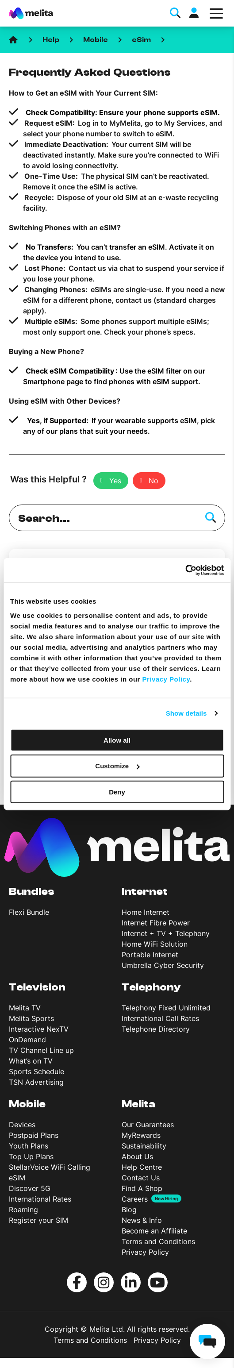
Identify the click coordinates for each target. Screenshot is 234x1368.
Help (50, 39)
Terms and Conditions (158, 1241)
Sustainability (144, 1145)
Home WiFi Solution (155, 944)
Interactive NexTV (39, 1029)
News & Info (142, 1220)
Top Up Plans (31, 1156)
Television (37, 987)
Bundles (31, 892)
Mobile (95, 39)
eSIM (17, 1177)
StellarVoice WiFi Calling (49, 1167)
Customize (117, 766)
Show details (186, 713)
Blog (129, 1209)
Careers (135, 1199)
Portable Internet (150, 954)
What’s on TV (31, 1060)
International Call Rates (160, 1018)
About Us (137, 1156)
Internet (145, 892)
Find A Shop (142, 1188)
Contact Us (141, 1177)
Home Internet (145, 912)
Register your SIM (38, 1220)
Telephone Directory (156, 1029)
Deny (117, 792)
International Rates (40, 1199)
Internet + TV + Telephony (166, 933)
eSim (141, 39)
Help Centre (142, 1167)
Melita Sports (31, 1018)
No (153, 480)
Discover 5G (29, 1188)
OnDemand (27, 1039)
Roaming (23, 1209)
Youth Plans (28, 1145)
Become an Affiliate (154, 1230)
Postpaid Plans (33, 1135)
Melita (138, 1104)
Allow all (117, 740)
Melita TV (25, 1007)
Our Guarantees (148, 1124)
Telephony (151, 987)
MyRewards (141, 1135)
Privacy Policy (145, 1252)
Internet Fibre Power (156, 922)
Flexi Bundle (29, 912)
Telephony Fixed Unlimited (166, 1007)
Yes (115, 480)
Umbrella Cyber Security (163, 965)
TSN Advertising (36, 1082)
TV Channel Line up (41, 1050)
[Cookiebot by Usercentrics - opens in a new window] (185, 570)
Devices (22, 1124)
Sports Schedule (36, 1071)
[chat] (207, 1341)
